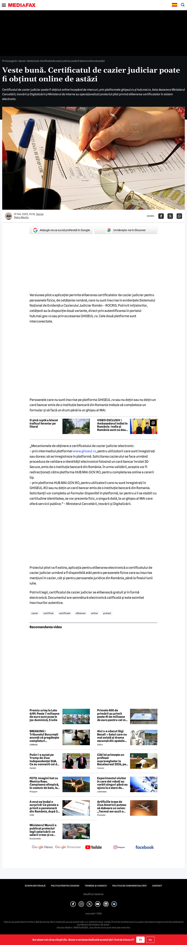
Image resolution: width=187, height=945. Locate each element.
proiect (107, 613)
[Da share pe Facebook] (161, 216)
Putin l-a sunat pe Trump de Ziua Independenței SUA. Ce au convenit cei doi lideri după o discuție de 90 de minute (45, 759)
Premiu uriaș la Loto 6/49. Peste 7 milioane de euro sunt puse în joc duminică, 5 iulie (44, 715)
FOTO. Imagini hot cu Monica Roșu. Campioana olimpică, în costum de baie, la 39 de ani (44, 783)
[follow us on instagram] (119, 847)
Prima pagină (9, 60)
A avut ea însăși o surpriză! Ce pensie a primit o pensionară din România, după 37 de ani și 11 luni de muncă (44, 806)
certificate (64, 613)
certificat (48, 613)
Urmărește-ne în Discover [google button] (126, 230)
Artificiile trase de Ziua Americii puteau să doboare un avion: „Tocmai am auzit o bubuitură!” (111, 806)
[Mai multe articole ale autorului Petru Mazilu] (8, 216)
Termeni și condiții (96, 885)
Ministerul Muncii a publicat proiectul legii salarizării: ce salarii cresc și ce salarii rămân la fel (43, 830)
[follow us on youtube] (93, 847)
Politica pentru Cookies (65, 885)
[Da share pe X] (170, 216)
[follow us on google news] (42, 847)
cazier (34, 613)
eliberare (80, 613)
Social (22, 60)
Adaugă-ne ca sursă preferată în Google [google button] (61, 230)
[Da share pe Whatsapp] (179, 216)
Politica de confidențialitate (129, 885)
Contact (157, 885)
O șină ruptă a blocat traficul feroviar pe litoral (44, 423)
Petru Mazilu (21, 217)
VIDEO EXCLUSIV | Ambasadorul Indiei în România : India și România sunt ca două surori (112, 425)
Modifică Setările (93, 894)
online (94, 613)
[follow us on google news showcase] (68, 847)
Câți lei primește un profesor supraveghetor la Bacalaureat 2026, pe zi (111, 759)
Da (140, 939)
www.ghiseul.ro (84, 451)
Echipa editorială (35, 885)
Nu (150, 939)
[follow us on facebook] (144, 847)
